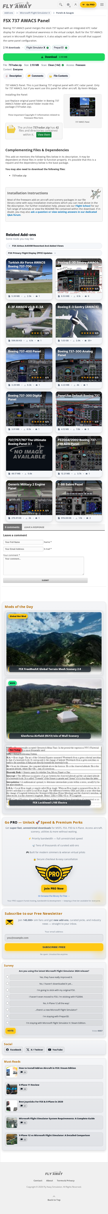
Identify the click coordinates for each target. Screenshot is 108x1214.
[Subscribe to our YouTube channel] (55, 1050)
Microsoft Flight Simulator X (35, 12)
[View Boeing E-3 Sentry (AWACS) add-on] (79, 323)
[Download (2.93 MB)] (54, 57)
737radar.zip (19, 175)
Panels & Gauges (65, 12)
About (49, 1180)
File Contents (58, 76)
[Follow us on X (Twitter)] (34, 1050)
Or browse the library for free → (54, 895)
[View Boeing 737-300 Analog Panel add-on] (79, 368)
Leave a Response (34, 527)
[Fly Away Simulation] (17, 4)
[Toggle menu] (102, 5)
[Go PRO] (88, 5)
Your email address (54, 931)
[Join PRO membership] (54, 878)
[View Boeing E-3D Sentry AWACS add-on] (79, 279)
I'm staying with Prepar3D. (56, 1016)
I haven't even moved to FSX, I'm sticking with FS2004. (56, 996)
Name (48, 541)
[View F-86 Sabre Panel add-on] (79, 501)
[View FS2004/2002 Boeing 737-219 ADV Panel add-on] (79, 456)
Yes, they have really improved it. (56, 977)
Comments (35, 76)
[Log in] (76, 5)
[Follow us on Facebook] (13, 1050)
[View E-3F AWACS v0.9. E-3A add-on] (29, 323)
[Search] (61, 5)
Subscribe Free (54, 947)
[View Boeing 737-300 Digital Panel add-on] (29, 412)
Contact (38, 1180)
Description (13, 76)
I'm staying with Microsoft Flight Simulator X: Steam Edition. (56, 1022)
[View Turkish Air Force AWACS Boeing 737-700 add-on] (29, 279)
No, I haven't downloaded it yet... (56, 983)
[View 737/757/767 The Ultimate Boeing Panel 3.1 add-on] (29, 456)
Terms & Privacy (65, 1180)
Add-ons (8, 12)
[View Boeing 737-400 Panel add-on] (29, 368)
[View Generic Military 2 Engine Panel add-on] (29, 501)
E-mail (48, 548)
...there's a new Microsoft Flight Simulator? (56, 1009)
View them (44, 134)
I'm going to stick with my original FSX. (56, 990)
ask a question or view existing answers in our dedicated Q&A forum (52, 213)
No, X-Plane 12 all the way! (56, 1003)
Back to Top (54, 1198)
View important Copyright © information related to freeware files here (34, 116)
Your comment (11, 555)
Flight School (82, 205)
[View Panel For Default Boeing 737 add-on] (79, 412)
